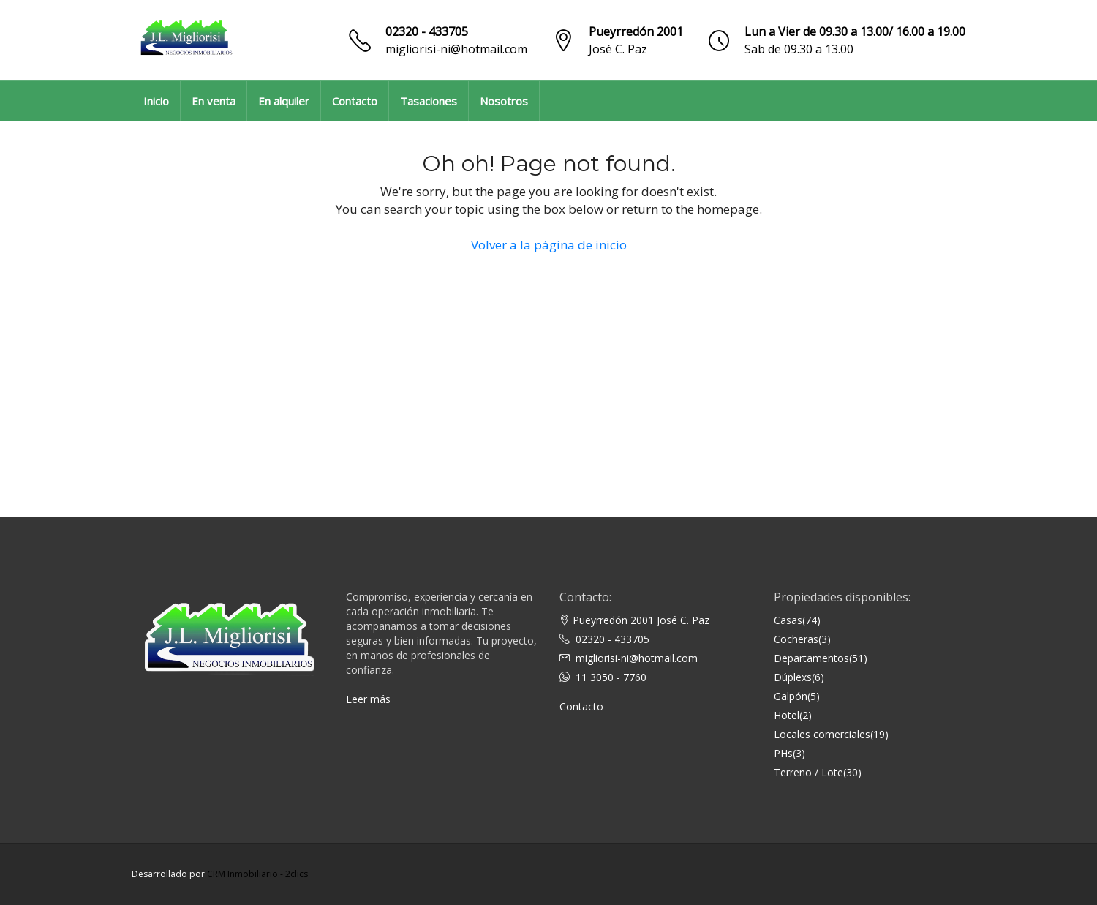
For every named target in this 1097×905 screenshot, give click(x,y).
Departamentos (811, 658)
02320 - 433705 (426, 31)
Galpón (790, 696)
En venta (213, 101)
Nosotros (504, 101)
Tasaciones (428, 101)
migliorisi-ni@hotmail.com (456, 49)
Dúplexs (793, 677)
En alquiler (283, 101)
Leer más (368, 699)
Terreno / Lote (808, 772)
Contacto (354, 101)
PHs (783, 753)
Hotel (786, 715)
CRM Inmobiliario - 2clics (257, 874)
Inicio (156, 101)
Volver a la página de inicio (549, 244)
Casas (788, 620)
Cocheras (796, 639)
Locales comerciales (822, 734)
